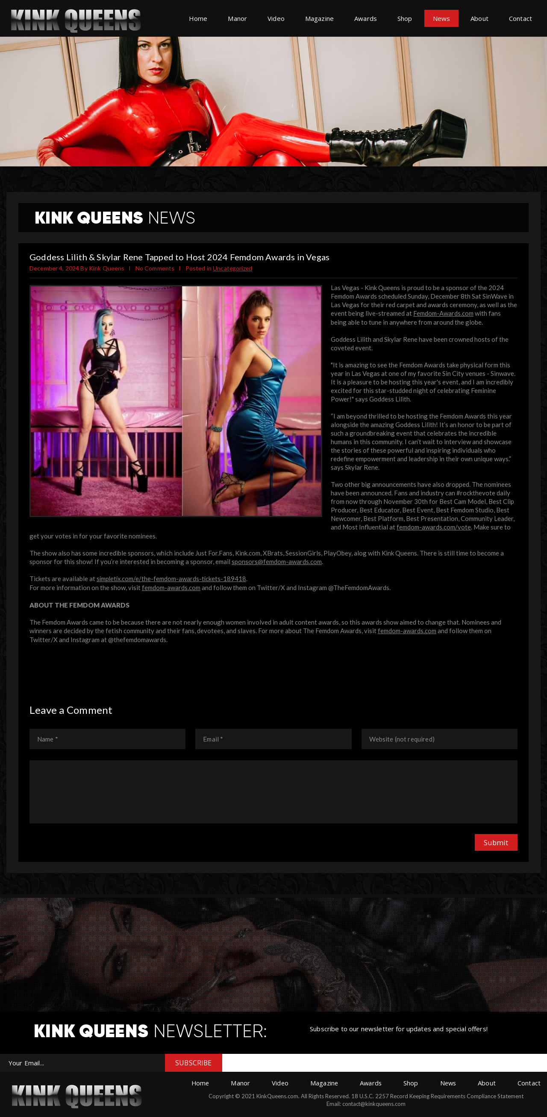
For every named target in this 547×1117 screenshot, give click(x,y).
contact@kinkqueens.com (372, 1102)
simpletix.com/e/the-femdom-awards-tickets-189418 (172, 578)
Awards (365, 18)
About (479, 18)
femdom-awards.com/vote (434, 526)
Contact (520, 18)
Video (276, 18)
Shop (404, 18)
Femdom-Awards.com (443, 313)
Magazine (319, 18)
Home (198, 18)
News (441, 18)
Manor (237, 18)
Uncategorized (233, 268)
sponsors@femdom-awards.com (277, 560)
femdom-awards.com (171, 586)
